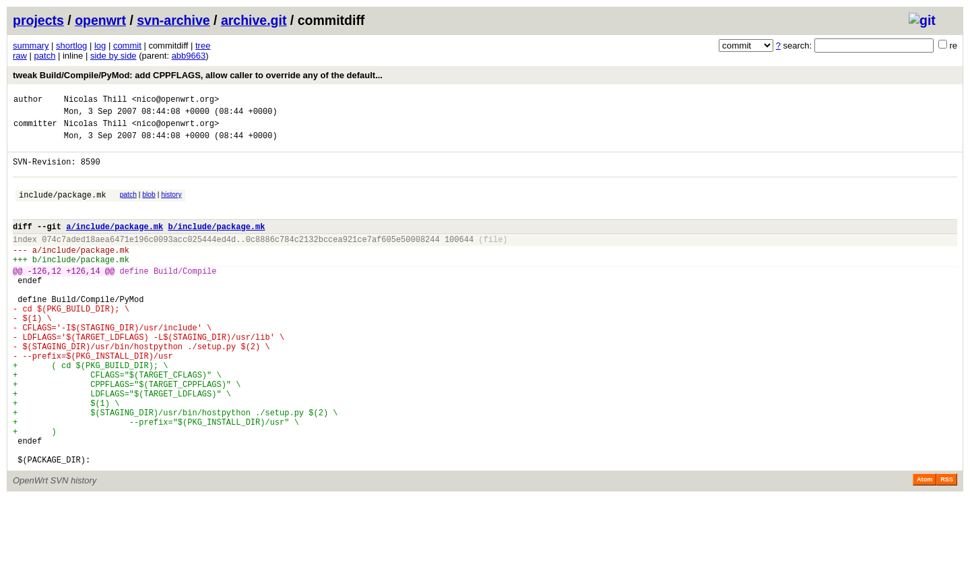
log (100, 45)
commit (127, 45)
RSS (946, 546)
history (171, 206)
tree (202, 45)
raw (20, 56)
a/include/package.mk (114, 244)
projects (38, 20)
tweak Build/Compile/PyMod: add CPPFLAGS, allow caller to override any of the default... (198, 75)
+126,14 (83, 297)
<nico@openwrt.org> (176, 101)
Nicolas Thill (95, 101)
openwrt (100, 20)
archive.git (254, 20)
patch (45, 56)
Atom (924, 546)
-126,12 (44, 297)
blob (149, 206)
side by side (113, 56)
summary (30, 45)
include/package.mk (62, 208)
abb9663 (189, 56)
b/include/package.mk (216, 244)
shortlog (71, 45)
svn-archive (173, 20)
